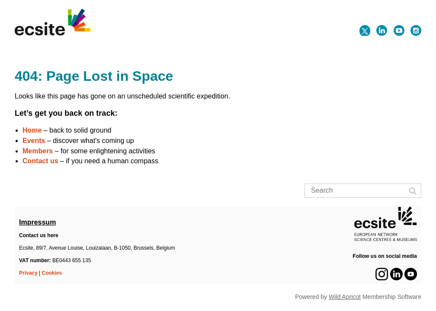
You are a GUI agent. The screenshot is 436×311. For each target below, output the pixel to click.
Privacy (28, 273)
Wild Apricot (345, 296)
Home (32, 130)
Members (37, 151)
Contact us (40, 161)
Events (33, 140)
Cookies (52, 273)
